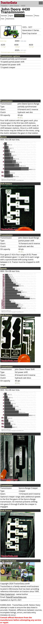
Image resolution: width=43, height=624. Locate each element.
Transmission (19, 16)
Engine (11, 16)
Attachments (10, 19)
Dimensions (29, 16)
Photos (37, 16)
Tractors (4, 6)
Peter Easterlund (7, 594)
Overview (4, 16)
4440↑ (20, 41)
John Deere (14, 6)
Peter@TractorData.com (16, 597)
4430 (23, 6)
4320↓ (20, 50)
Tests (2, 19)
